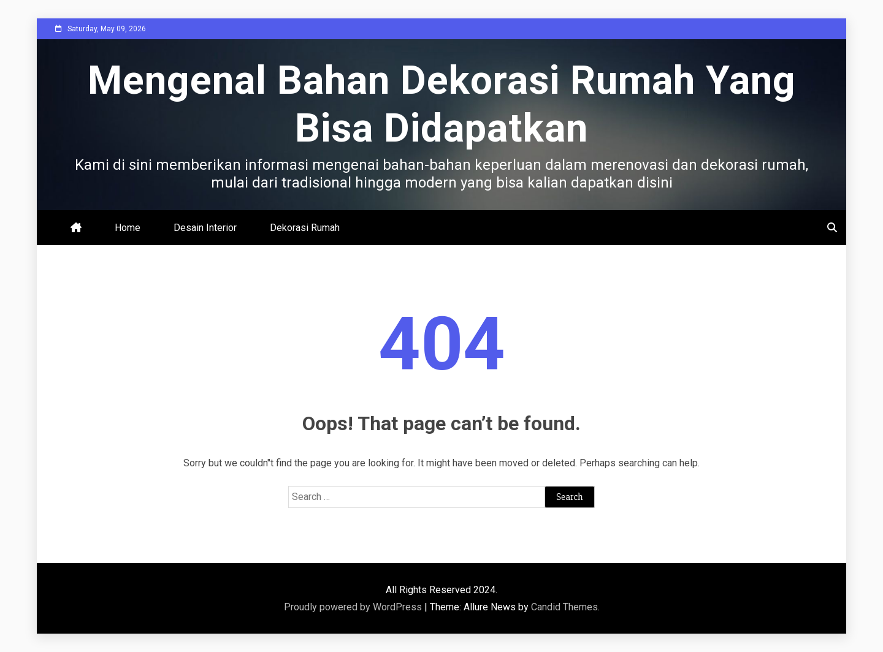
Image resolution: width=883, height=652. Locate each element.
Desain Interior (205, 227)
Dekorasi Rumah (305, 227)
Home (127, 227)
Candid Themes (564, 607)
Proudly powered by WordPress (354, 607)
